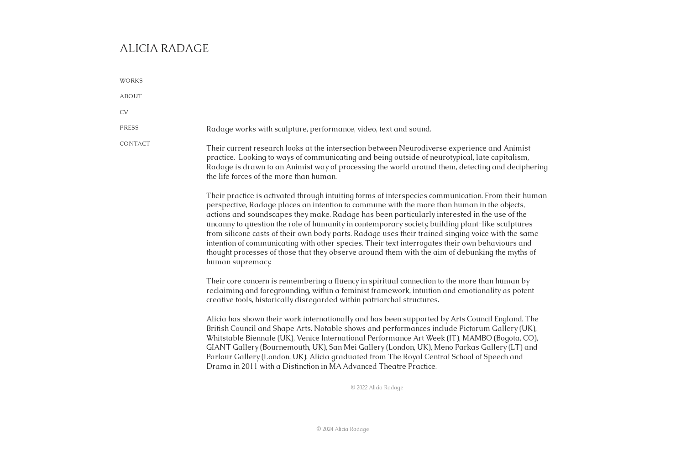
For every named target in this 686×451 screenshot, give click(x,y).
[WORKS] (138, 81)
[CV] (138, 112)
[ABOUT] (138, 96)
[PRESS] (138, 128)
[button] (377, 388)
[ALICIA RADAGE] (192, 48)
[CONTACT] (138, 144)
